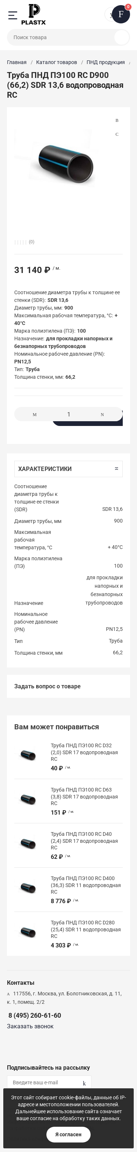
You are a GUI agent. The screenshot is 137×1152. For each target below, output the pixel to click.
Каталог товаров (56, 62)
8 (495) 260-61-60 (34, 1015)
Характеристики (45, 468)
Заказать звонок (30, 1026)
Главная (17, 62)
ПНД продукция (106, 62)
